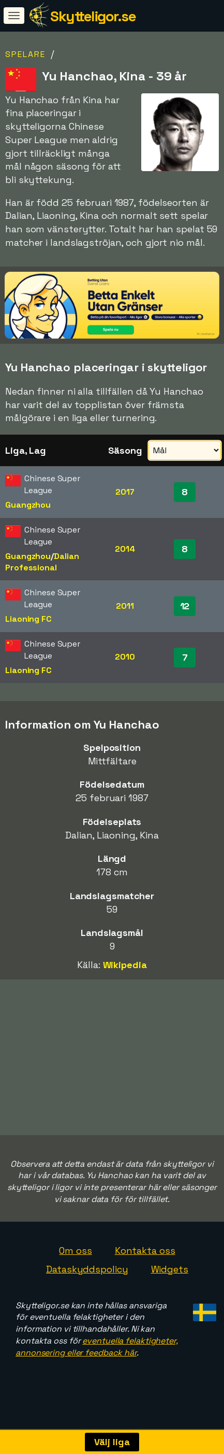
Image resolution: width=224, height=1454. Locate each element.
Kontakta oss (145, 1260)
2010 (125, 656)
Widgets (169, 1278)
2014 (125, 548)
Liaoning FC (28, 618)
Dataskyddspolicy (87, 1278)
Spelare (25, 54)
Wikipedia (125, 965)
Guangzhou (28, 504)
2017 (125, 491)
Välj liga (111, 1442)
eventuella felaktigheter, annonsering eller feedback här (97, 1356)
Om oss (75, 1260)
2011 (125, 605)
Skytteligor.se (93, 16)
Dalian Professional (42, 562)
